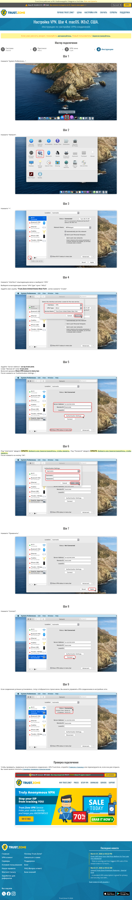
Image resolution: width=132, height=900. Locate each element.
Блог (26, 865)
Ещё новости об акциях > (99, 882)
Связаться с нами (32, 857)
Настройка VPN (90, 13)
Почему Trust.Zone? (65, 13)
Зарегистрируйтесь (101, 36)
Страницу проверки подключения (36, 769)
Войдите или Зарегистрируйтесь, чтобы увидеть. (49, 451)
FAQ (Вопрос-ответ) (33, 868)
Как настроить (90, 1)
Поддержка (125, 13)
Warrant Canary (9, 872)
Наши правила (8, 868)
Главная (5, 854)
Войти (127, 5)
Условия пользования (12, 865)
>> (68, 5)
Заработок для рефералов (8, 876)
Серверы (113, 13)
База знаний (30, 872)
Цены (79, 13)
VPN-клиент (7, 857)
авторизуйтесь (64, 36)
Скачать (103, 13)
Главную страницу (76, 767)
